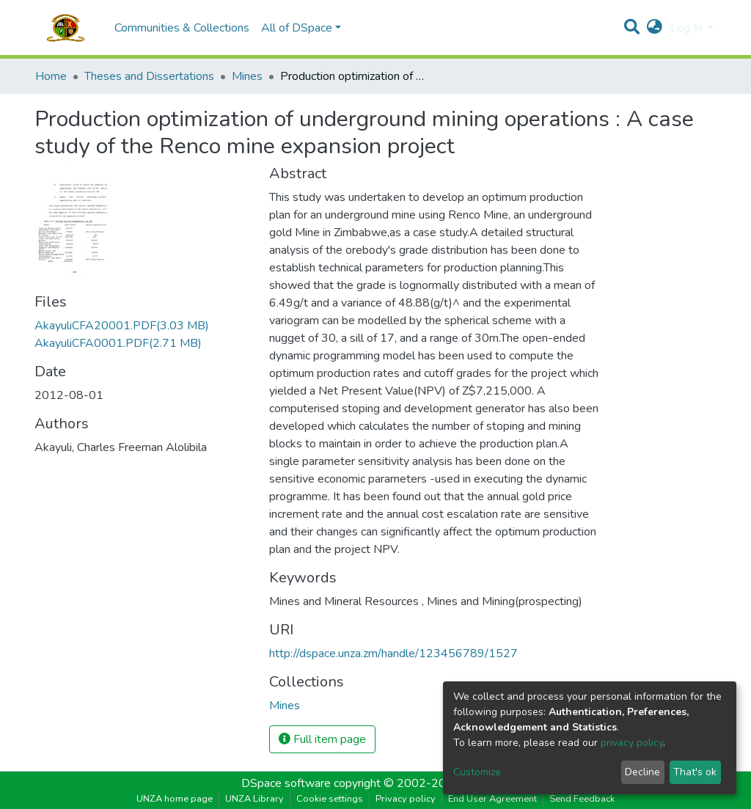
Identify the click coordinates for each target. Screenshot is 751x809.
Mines (247, 76)
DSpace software (286, 783)
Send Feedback (582, 798)
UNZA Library (254, 798)
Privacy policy (406, 798)
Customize (477, 772)
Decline (642, 772)
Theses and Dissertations (149, 76)
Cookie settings (329, 798)
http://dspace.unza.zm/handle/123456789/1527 (393, 653)
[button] (654, 28)
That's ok (695, 772)
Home (51, 76)
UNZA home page (174, 798)
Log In (687, 28)
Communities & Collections (181, 28)
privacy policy (632, 743)
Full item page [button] (322, 739)
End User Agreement (492, 798)
